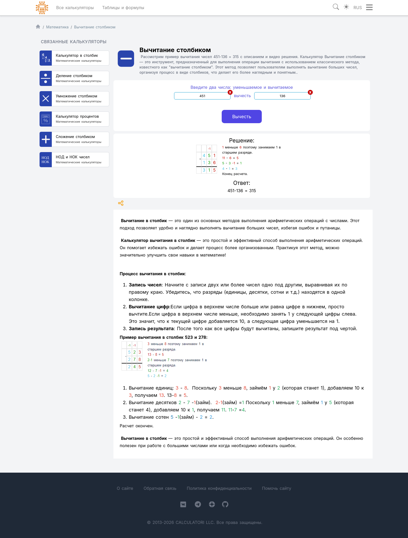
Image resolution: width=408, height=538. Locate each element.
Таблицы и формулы (123, 7)
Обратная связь (160, 488)
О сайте (125, 488)
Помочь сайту (276, 488)
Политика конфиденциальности (219, 488)
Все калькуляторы (75, 7)
